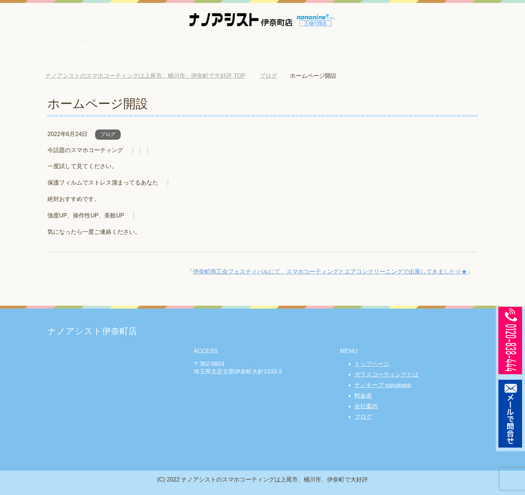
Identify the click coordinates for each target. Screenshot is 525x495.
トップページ (371, 364)
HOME (80, 48)
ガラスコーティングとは (153, 48)
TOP (145, 76)
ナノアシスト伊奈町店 (92, 331)
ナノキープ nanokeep (299, 48)
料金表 (226, 48)
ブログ (445, 48)
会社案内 (372, 48)
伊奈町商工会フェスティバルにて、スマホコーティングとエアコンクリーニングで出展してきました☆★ (330, 271)
